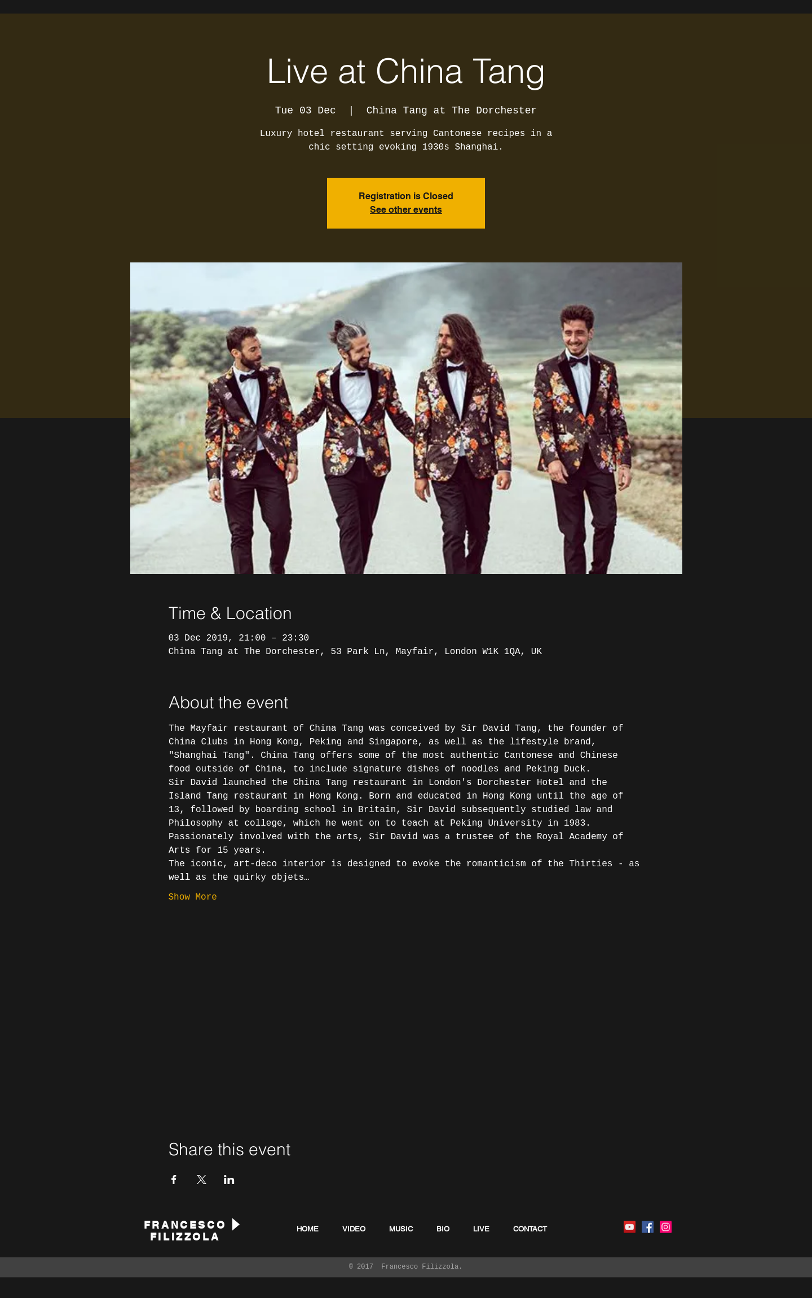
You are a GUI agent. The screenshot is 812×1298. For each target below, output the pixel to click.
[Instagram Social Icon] (666, 1227)
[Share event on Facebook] (174, 1179)
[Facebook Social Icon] (648, 1227)
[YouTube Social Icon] (630, 1227)
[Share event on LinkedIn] (229, 1179)
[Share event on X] (201, 1179)
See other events (406, 209)
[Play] (235, 1224)
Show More (193, 897)
